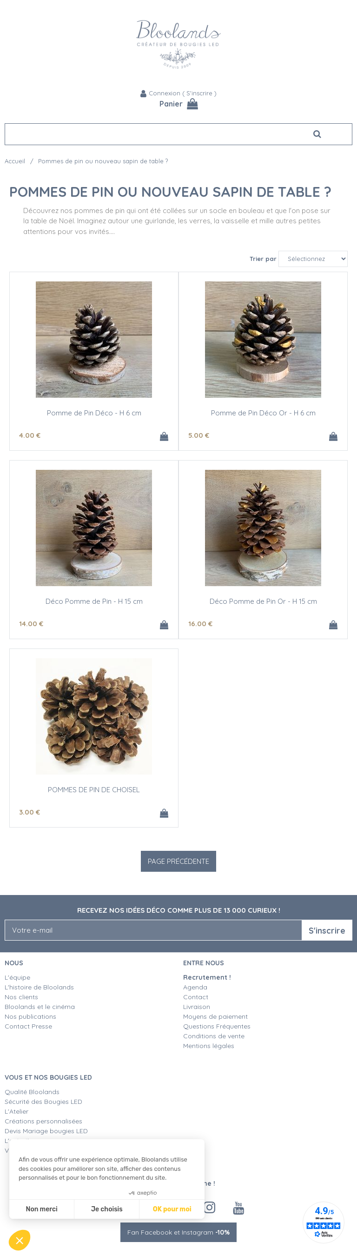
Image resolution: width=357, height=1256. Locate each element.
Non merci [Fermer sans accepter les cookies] (41, 1209)
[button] (19, 1240)
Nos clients (21, 997)
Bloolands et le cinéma (40, 1006)
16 (200, 623)
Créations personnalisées (43, 1121)
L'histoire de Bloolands (39, 987)
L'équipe (17, 977)
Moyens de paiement (215, 1016)
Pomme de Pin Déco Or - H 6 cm (263, 412)
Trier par (263, 258)
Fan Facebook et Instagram (178, 1232)
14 (31, 623)
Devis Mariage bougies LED (46, 1131)
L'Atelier (16, 1111)
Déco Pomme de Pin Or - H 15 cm (263, 601)
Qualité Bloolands (32, 1092)
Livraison (196, 1006)
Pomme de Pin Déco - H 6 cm (94, 412)
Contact (195, 997)
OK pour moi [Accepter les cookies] (172, 1209)
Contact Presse (28, 1026)
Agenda (195, 987)
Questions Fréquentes (217, 1026)
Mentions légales (208, 1046)
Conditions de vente (214, 1036)
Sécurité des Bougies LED (44, 1101)
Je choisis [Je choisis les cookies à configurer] (107, 1209)
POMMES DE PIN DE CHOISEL (94, 789)
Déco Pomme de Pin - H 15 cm (94, 601)
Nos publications (30, 1016)
